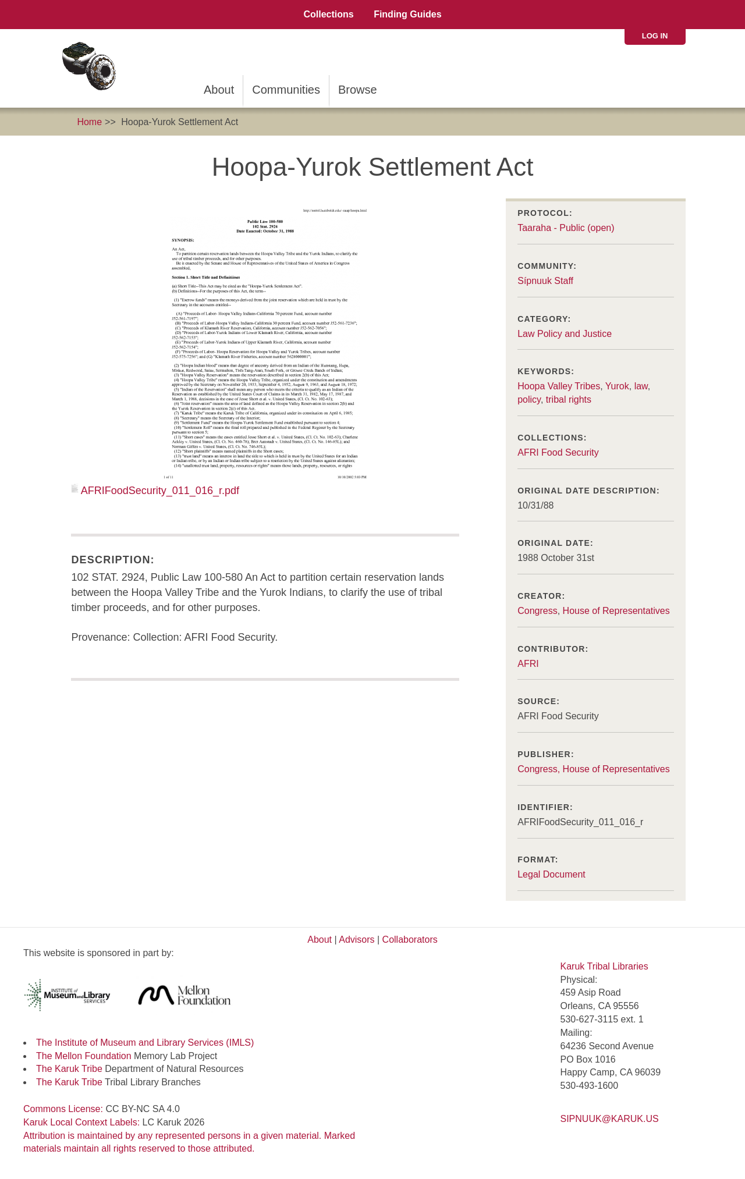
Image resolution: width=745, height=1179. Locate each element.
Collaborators (410, 939)
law (641, 386)
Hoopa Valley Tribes (558, 386)
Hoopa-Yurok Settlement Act (179, 122)
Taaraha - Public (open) (565, 228)
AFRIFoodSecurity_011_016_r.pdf (160, 490)
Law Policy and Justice (564, 334)
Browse (357, 89)
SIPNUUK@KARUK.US (609, 1119)
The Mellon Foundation (84, 1056)
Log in (655, 35)
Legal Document (551, 874)
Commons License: (64, 1109)
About (219, 89)
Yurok (617, 386)
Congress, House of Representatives (593, 769)
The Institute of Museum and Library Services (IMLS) (145, 1042)
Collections (328, 14)
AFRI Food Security (558, 452)
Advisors (356, 939)
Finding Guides (407, 14)
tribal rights (568, 399)
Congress (537, 611)
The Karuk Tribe (69, 1069)
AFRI (527, 664)
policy (529, 399)
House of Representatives (616, 611)
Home (89, 122)
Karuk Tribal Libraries (604, 966)
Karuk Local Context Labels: (83, 1122)
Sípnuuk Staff (545, 281)
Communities (286, 89)
